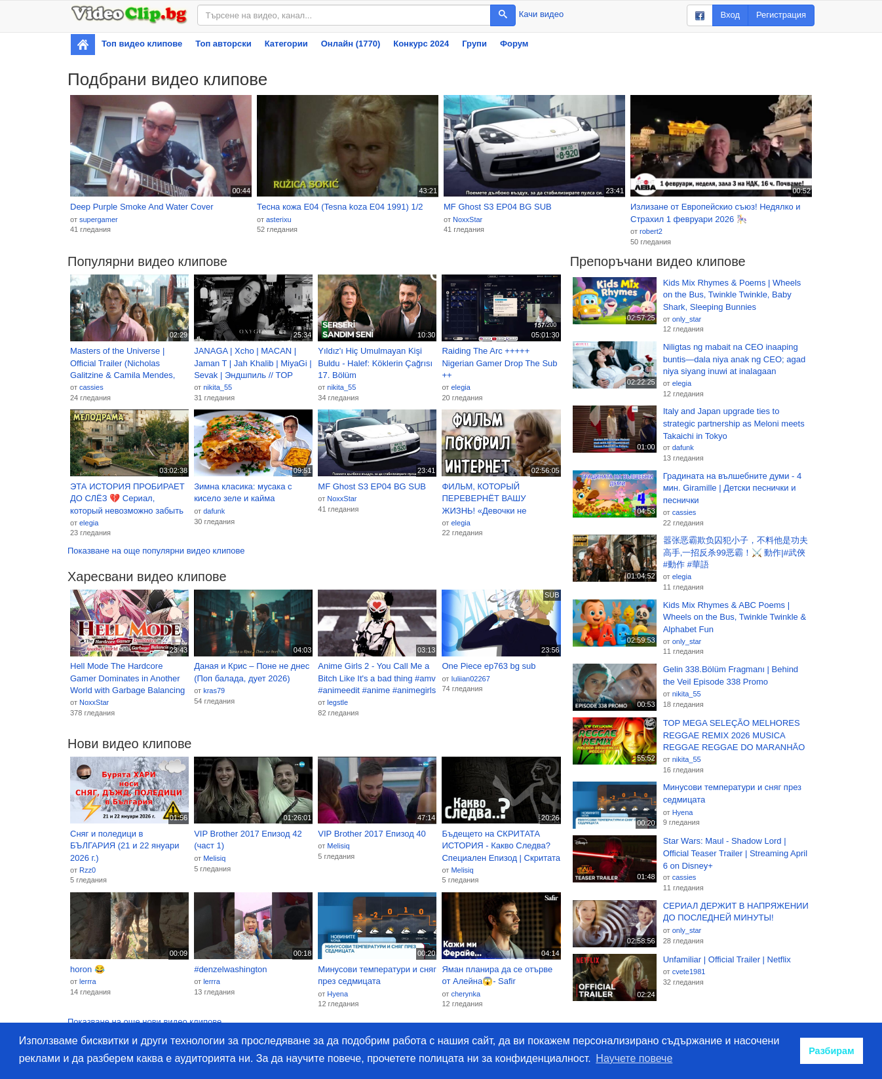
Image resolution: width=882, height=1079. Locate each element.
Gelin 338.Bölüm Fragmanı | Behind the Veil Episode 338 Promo (730, 675)
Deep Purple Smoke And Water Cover (141, 207)
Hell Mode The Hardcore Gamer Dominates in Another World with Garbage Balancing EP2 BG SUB (127, 678)
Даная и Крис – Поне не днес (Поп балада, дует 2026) (251, 672)
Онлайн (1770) (351, 43)
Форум (514, 43)
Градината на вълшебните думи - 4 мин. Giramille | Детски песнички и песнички (732, 488)
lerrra (87, 981)
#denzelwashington (230, 969)
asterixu (279, 219)
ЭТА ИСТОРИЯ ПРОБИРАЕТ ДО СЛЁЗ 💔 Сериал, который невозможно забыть (127, 499)
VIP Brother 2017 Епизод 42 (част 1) (248, 840)
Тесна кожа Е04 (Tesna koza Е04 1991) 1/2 (340, 207)
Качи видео (541, 14)
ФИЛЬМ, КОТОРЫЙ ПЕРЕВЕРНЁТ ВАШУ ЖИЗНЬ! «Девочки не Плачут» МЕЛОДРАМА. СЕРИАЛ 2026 (487, 499)
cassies (91, 387)
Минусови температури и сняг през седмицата (377, 975)
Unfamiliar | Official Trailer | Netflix (727, 959)
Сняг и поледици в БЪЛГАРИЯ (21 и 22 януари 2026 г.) (124, 846)
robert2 (651, 231)
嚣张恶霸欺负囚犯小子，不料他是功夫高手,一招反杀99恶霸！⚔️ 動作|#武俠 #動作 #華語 (735, 552)
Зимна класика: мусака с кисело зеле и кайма (243, 493)
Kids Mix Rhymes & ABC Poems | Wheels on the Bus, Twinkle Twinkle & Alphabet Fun (734, 617)
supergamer (98, 219)
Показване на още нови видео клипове (144, 1022)
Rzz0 (87, 870)
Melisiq (214, 858)
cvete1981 (689, 971)
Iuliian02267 (470, 679)
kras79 (214, 690)
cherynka (465, 994)
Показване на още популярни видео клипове (155, 551)
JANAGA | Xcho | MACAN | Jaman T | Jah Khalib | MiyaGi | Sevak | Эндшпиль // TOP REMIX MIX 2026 (252, 363)
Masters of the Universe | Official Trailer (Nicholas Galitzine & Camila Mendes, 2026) (122, 363)
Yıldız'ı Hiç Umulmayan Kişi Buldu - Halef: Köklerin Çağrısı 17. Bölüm (375, 363)
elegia (460, 387)
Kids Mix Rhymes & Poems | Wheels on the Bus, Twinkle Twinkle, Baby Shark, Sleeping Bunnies (732, 295)
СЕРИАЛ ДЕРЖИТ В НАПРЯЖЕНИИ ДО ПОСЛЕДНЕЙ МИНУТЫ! (736, 912)
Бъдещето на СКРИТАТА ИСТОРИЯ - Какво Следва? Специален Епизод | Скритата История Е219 (501, 846)
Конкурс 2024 (421, 43)
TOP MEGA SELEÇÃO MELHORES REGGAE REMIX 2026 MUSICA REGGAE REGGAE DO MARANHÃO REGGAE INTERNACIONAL (734, 735)
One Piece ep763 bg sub (488, 666)
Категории (286, 43)
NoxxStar (467, 219)
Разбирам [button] (831, 1051)
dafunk (214, 511)
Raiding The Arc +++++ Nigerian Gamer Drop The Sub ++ (499, 363)
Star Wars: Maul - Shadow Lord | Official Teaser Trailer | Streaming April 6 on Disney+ (735, 853)
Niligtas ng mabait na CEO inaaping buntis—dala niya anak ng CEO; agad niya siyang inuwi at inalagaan (734, 359)
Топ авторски (223, 43)
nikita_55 (217, 387)
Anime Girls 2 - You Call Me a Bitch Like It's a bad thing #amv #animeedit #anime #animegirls (377, 678)
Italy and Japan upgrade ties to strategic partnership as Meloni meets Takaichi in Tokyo (734, 423)
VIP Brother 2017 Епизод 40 (372, 834)
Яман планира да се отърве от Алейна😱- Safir (497, 975)
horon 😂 (87, 969)
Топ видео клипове (142, 43)
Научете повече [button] (634, 1058)
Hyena (337, 994)
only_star (687, 319)
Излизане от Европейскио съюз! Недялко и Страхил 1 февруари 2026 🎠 (715, 213)
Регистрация (781, 15)
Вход (730, 15)
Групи (474, 43)
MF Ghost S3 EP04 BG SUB (498, 207)
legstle (337, 702)
